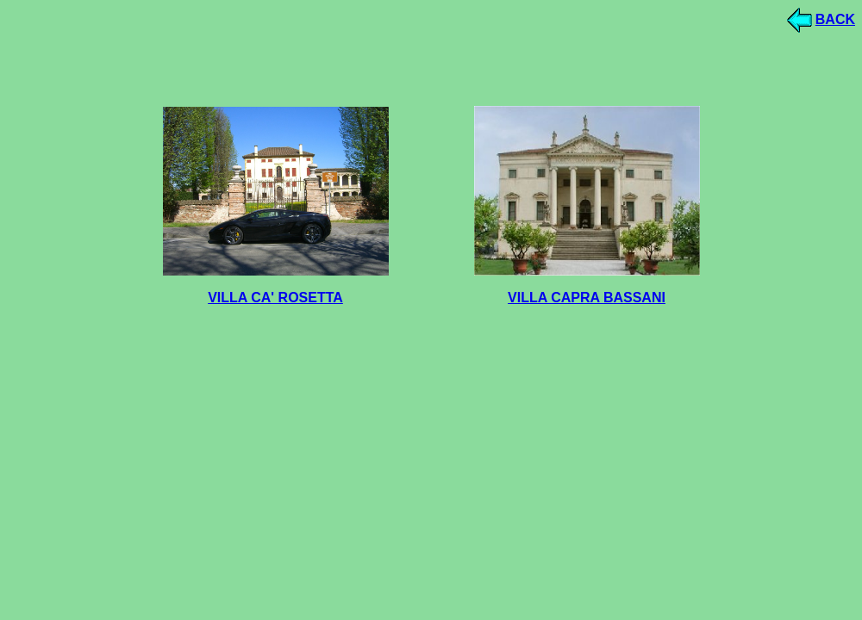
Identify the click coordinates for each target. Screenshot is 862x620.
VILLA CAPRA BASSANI (586, 297)
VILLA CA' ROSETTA (275, 297)
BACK (835, 19)
